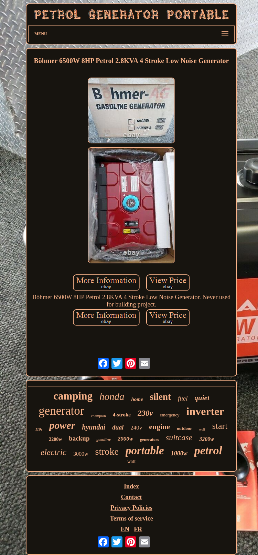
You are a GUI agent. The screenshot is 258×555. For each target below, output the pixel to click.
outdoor (184, 428)
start (220, 426)
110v (39, 429)
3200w (206, 439)
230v (145, 413)
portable (145, 450)
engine (159, 426)
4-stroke (122, 414)
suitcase (179, 437)
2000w (125, 438)
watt (131, 461)
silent (160, 397)
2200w (55, 439)
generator (61, 410)
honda (112, 396)
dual (117, 427)
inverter (205, 411)
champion (98, 416)
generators (149, 439)
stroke (107, 451)
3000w (80, 454)
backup (79, 438)
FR (138, 529)
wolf (202, 429)
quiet (202, 398)
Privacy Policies (131, 507)
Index (131, 486)
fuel (183, 398)
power (62, 425)
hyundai (93, 427)
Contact (131, 497)
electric (53, 452)
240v (136, 427)
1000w (179, 453)
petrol (208, 450)
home (137, 399)
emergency (170, 414)
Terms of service (131, 518)
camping (73, 396)
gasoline (103, 439)
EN (125, 529)
